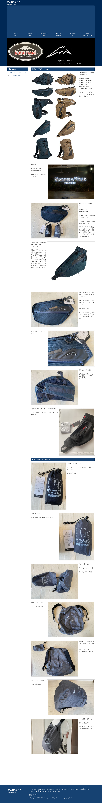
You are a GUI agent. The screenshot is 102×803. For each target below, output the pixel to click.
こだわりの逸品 (74, 789)
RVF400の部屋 (44, 34)
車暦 (89, 789)
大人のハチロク (13, 3)
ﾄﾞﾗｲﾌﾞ (31, 791)
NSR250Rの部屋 (50, 789)
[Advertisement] (51, 18)
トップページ (14, 34)
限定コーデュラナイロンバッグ (17, 73)
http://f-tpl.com (70, 798)
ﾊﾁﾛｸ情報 (41, 791)
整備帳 (87, 34)
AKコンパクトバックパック (17, 75)
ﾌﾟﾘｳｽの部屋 (48, 791)
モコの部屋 (29, 34)
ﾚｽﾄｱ (85, 789)
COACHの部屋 (56, 791)
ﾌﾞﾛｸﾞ (36, 791)
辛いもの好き (73, 34)
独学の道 (58, 34)
